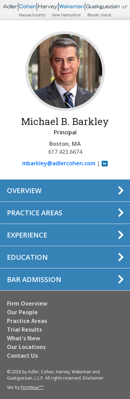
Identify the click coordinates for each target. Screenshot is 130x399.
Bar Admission (34, 279)
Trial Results (24, 329)
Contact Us (22, 355)
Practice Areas (34, 212)
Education (27, 257)
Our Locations (26, 347)
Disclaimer (93, 378)
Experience (27, 235)
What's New (23, 338)
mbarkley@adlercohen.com (58, 163)
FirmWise (32, 387)
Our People (22, 312)
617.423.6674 (65, 152)
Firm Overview (27, 303)
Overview (24, 190)
